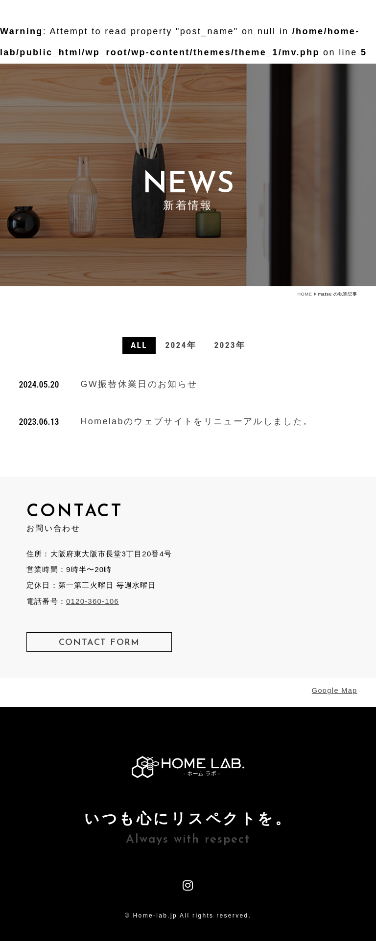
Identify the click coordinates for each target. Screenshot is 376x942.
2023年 (231, 346)
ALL (136, 346)
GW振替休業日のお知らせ (138, 385)
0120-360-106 (92, 601)
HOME (305, 294)
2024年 (180, 346)
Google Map (334, 691)
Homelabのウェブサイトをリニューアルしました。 (196, 422)
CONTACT (312, 16)
